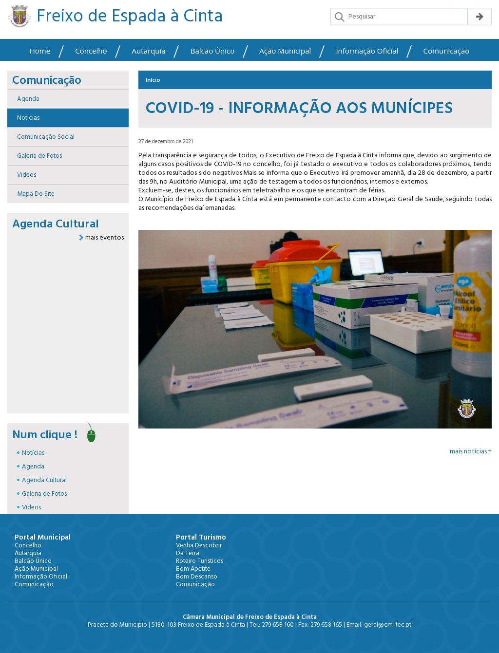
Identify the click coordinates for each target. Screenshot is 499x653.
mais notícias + (471, 451)
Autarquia (149, 51)
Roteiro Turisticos (199, 561)
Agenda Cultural (44, 480)
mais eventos (101, 238)
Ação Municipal (285, 51)
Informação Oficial (367, 51)
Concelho (91, 51)
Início (153, 80)
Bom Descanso (196, 576)
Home (40, 51)
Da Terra (187, 553)
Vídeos (31, 507)
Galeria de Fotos (44, 493)
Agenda (33, 466)
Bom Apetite (193, 568)
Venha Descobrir (199, 545)
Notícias (33, 452)
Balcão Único (213, 51)
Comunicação (446, 51)
